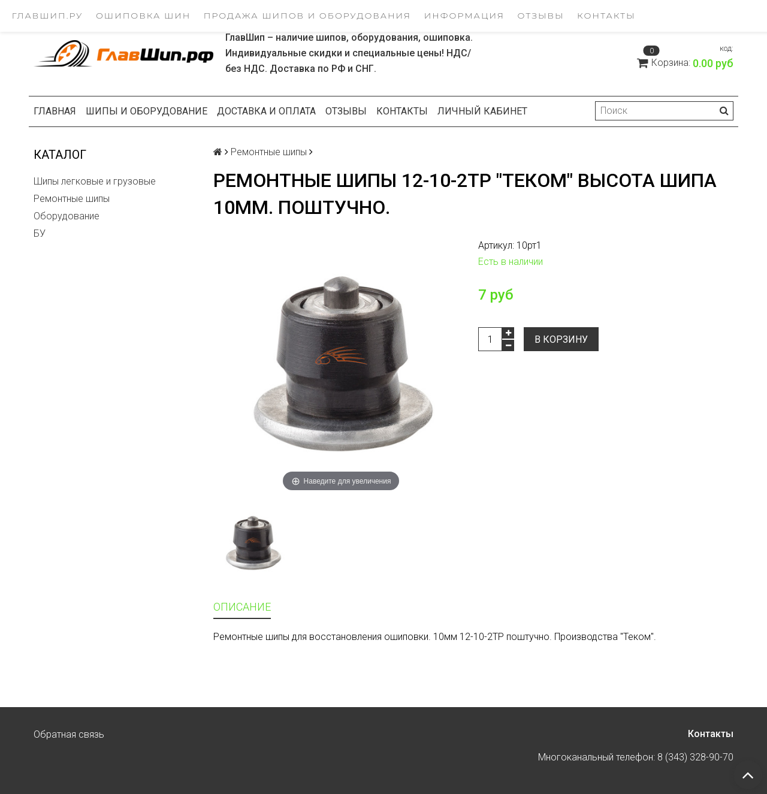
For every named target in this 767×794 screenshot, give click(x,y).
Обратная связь (69, 734)
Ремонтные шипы (72, 198)
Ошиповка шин (143, 15)
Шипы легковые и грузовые (95, 181)
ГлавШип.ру (47, 15)
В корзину (561, 339)
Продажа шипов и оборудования (307, 15)
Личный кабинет (482, 111)
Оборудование (66, 216)
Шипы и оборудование (146, 111)
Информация (464, 15)
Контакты (606, 15)
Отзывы (541, 15)
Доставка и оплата (266, 111)
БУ (40, 233)
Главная (55, 111)
